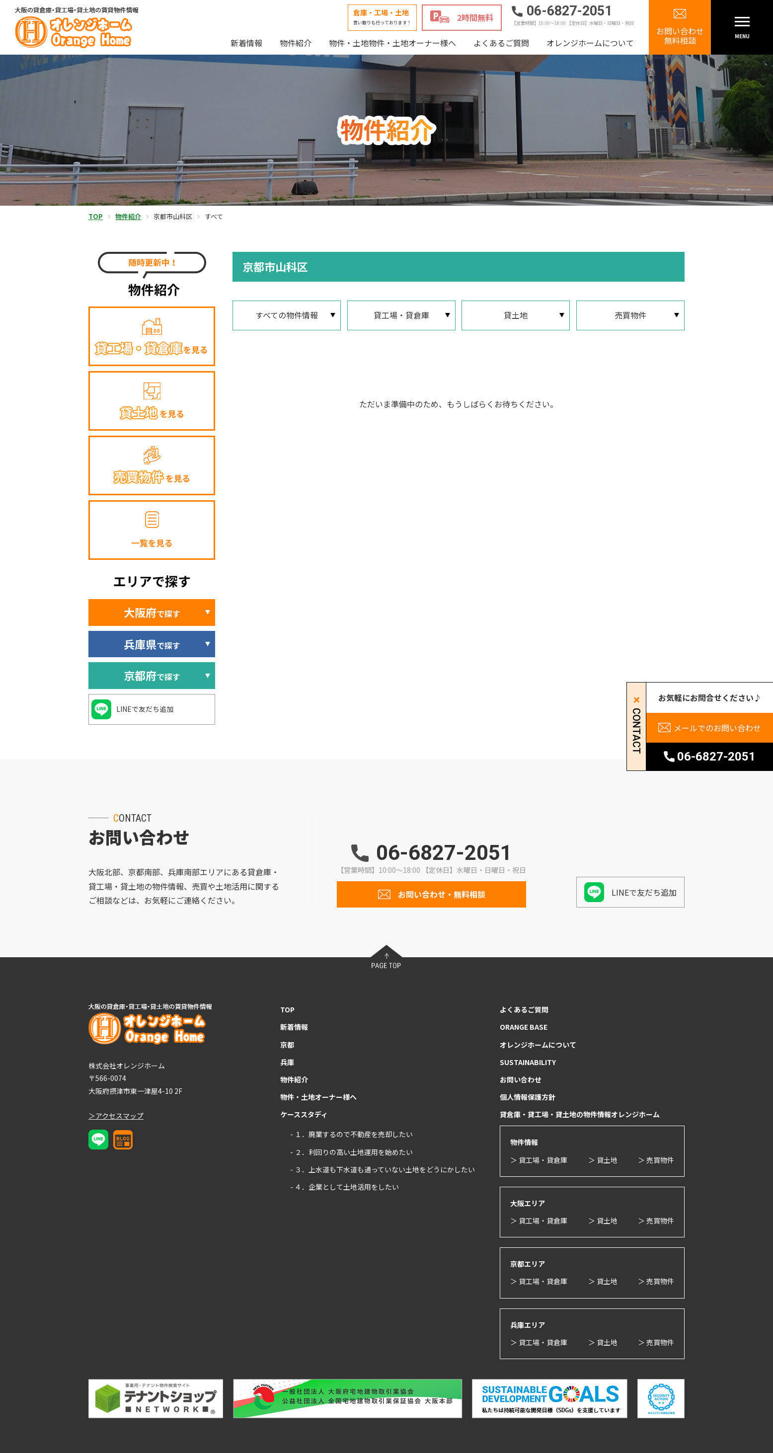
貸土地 (516, 315)
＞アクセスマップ (116, 1116)
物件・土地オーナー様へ (318, 1097)
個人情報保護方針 (527, 1097)
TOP (287, 1009)
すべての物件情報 (286, 315)
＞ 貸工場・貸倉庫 (538, 1160)
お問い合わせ (520, 1079)
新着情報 (246, 43)
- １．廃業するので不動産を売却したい (351, 1134)
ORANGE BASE (523, 1027)
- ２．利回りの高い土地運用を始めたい (351, 1152)
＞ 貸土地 (603, 1160)
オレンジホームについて (590, 43)
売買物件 (630, 315)
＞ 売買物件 (656, 1160)
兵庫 (287, 1062)
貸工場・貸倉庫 (401, 315)
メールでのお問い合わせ (717, 728)
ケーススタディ (304, 1114)
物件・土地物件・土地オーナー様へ (392, 43)
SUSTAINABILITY (528, 1062)
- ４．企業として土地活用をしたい (344, 1187)
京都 (287, 1045)
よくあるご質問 (501, 43)
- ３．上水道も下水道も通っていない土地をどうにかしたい (382, 1169)
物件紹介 (295, 43)
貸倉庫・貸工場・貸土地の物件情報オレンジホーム (580, 1114)
